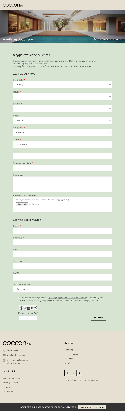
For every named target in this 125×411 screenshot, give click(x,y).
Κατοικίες (68, 350)
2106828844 (12, 350)
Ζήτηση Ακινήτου (10, 383)
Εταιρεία (7, 387)
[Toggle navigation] (120, 5)
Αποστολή (98, 318)
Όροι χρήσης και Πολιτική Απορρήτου (81, 380)
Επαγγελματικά (71, 354)
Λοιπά (67, 363)
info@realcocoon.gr (16, 355)
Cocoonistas (9, 392)
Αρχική (97, 39)
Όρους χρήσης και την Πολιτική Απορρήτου (67, 298)
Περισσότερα (86, 407)
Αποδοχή (99, 407)
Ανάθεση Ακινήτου (11, 378)
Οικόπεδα (68, 359)
